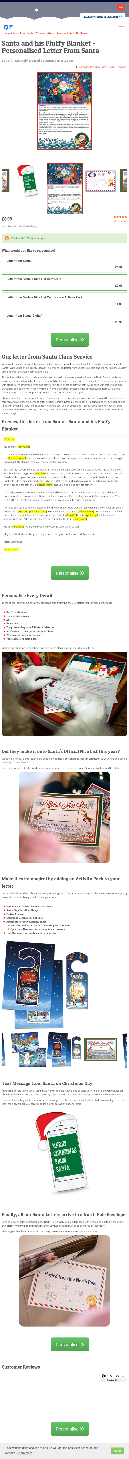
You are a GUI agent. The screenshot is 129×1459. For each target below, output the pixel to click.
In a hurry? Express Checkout (103, 16)
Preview (95, 67)
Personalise (70, 339)
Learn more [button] (24, 1453)
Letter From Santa (23, 33)
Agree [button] (117, 1450)
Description (84, 67)
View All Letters (45, 33)
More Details (108, 67)
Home (7, 33)
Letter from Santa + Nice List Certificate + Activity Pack (64, 301)
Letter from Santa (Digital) (64, 319)
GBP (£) (121, 26)
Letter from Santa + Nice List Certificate (64, 282)
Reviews (121, 67)
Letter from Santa (64, 264)
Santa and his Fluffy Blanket (72, 33)
